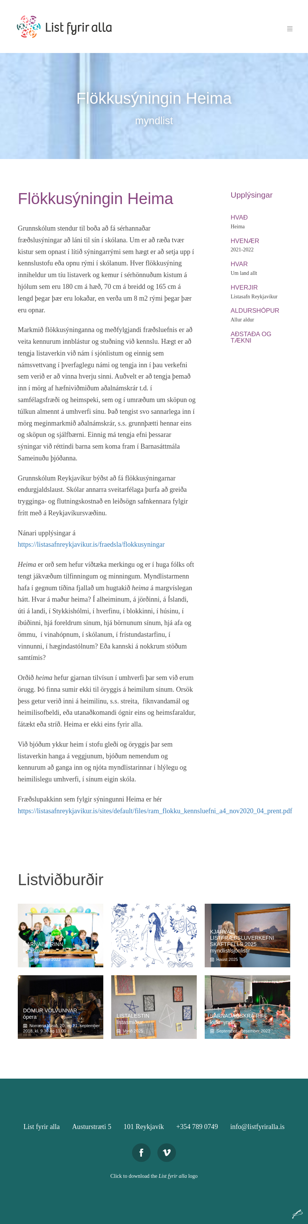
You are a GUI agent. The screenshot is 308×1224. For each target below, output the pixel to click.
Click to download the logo (154, 1176)
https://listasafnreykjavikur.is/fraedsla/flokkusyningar (91, 544)
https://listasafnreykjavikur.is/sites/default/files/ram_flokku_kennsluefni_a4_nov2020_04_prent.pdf (155, 811)
